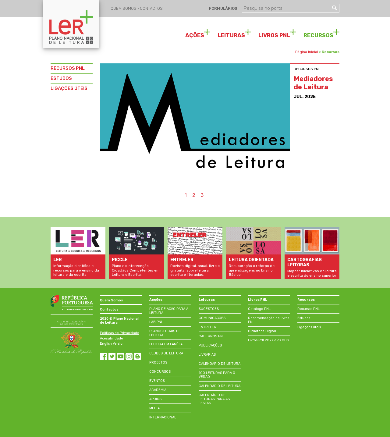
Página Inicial (306, 52)
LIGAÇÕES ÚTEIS (69, 88)
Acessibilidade (111, 338)
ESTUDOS (61, 78)
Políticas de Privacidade (119, 333)
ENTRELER (207, 327)
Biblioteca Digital (262, 331)
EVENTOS (157, 381)
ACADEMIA (157, 390)
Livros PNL (257, 300)
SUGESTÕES (209, 309)
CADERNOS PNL (212, 336)
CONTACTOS (151, 8)
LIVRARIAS (207, 355)
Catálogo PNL (259, 309)
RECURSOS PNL (68, 68)
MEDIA (154, 408)
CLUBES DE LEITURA (166, 353)
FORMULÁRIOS (222, 8)
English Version (112, 344)
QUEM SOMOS (124, 8)
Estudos (303, 318)
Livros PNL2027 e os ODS (268, 340)
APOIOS (155, 399)
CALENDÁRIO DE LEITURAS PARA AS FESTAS (214, 399)
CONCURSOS (160, 372)
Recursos (306, 300)
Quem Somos (111, 300)
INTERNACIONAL (162, 417)
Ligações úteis (309, 327)
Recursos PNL (308, 309)
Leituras (207, 300)
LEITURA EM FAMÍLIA (166, 344)
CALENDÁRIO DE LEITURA (219, 364)
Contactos (109, 309)
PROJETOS (158, 362)
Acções (155, 300)
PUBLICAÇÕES (210, 345)
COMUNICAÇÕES (212, 318)
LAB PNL (156, 322)
